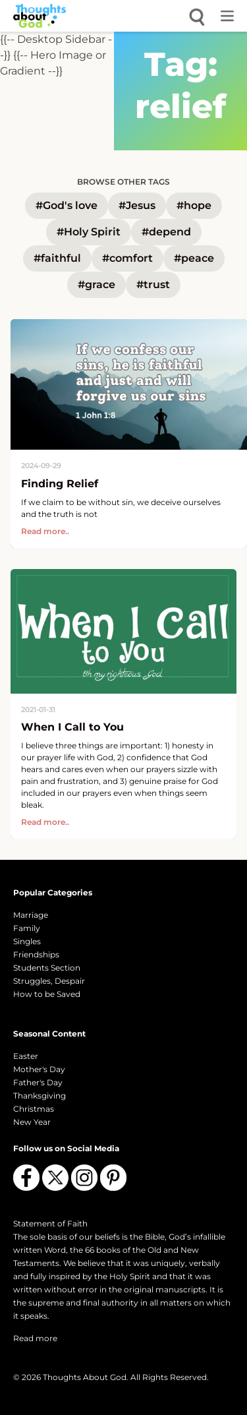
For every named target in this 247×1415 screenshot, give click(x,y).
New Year (32, 1122)
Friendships (36, 954)
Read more (35, 1338)
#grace (96, 284)
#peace (194, 258)
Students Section (46, 968)
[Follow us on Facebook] (26, 1177)
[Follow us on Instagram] (84, 1177)
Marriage (30, 915)
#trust (153, 284)
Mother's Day (39, 1069)
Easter (25, 1056)
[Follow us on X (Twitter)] (55, 1177)
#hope (194, 205)
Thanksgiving (39, 1095)
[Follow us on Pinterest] (113, 1177)
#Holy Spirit (89, 232)
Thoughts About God (84, 1377)
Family (26, 928)
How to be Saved (46, 994)
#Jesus (137, 205)
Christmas (33, 1109)
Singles (27, 941)
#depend (166, 232)
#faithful (57, 258)
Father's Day (38, 1082)
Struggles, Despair (49, 981)
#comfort (127, 258)
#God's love (66, 205)
